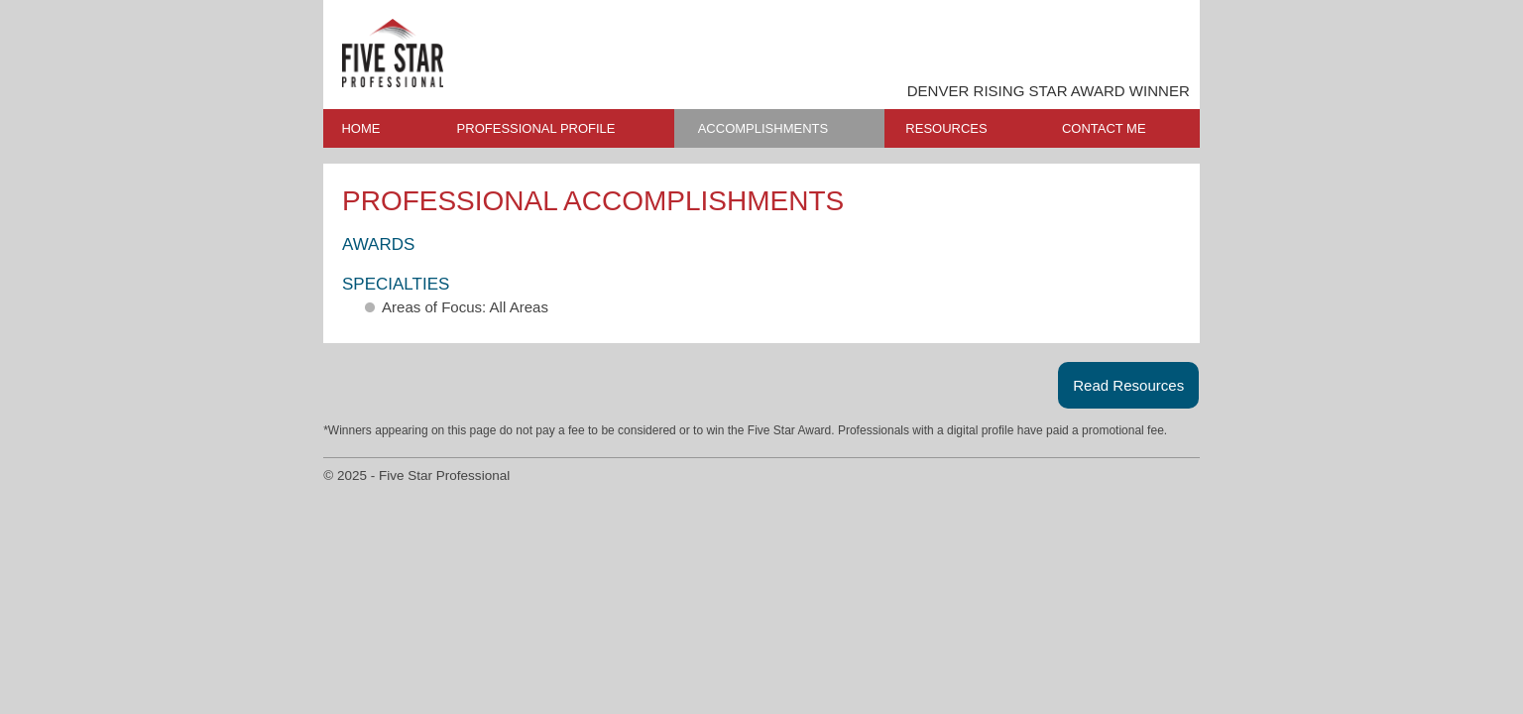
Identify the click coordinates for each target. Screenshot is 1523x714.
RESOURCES (946, 128)
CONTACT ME (1104, 128)
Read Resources (1128, 385)
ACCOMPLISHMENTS (763, 128)
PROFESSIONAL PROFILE (536, 128)
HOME (360, 128)
